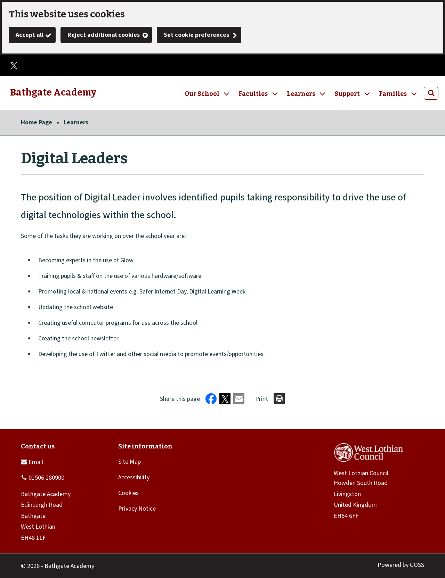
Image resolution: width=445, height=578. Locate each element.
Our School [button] (202, 94)
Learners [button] (301, 94)
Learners (76, 122)
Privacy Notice (137, 508)
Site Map (129, 461)
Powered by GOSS (401, 565)
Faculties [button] (253, 94)
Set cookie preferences (196, 35)
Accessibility (133, 477)
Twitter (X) (14, 66)
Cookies (128, 493)
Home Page (36, 122)
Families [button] (393, 94)
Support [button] (347, 94)
